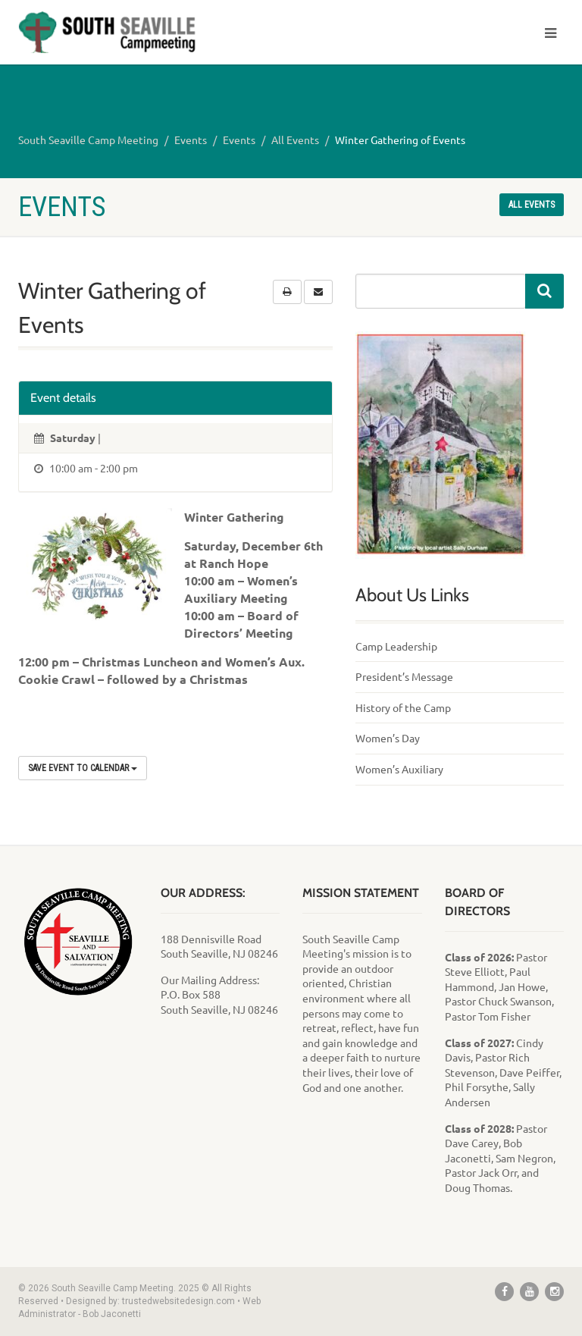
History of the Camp (403, 707)
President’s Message (404, 676)
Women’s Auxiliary (399, 769)
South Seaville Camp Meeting (88, 139)
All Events (295, 139)
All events (531, 204)
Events (190, 139)
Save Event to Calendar (82, 768)
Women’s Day (387, 738)
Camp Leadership (396, 646)
